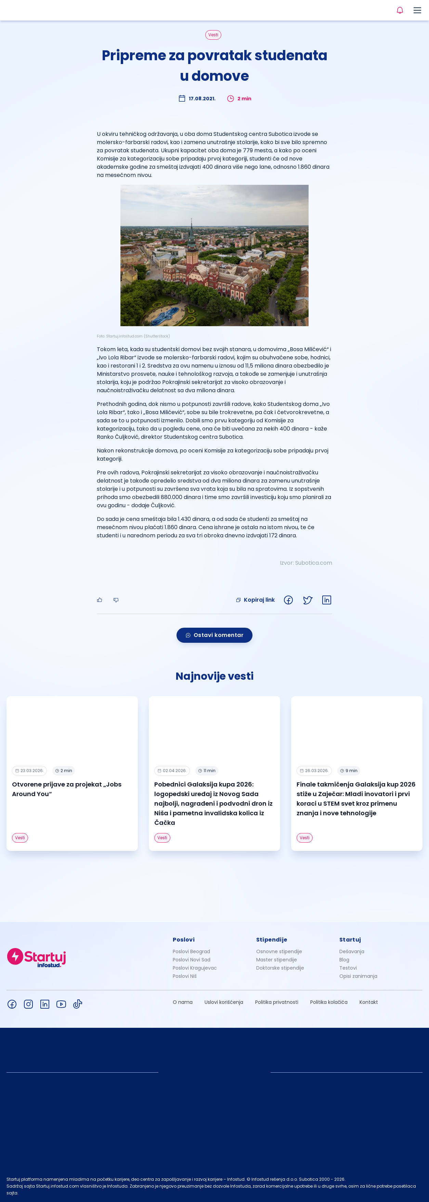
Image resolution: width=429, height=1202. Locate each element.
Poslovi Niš (185, 976)
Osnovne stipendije (279, 951)
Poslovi (184, 940)
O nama (183, 1002)
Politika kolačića (329, 1002)
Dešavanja (351, 951)
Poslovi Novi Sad (191, 959)
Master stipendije (276, 959)
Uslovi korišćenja (224, 1002)
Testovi (348, 967)
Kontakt (369, 1002)
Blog (344, 959)
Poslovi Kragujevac (195, 967)
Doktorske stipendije (280, 967)
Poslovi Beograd (191, 951)
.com (325, 563)
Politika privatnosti (276, 1002)
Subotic (305, 563)
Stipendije (271, 940)
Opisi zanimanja (358, 976)
